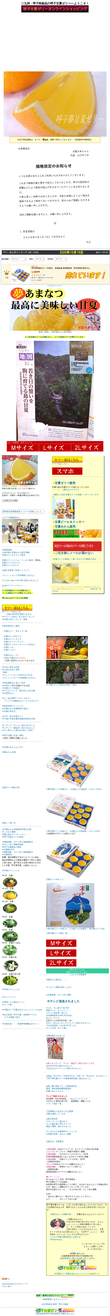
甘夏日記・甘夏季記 (55, 1141)
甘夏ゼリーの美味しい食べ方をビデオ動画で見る (74, 559)
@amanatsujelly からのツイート (15, 1284)
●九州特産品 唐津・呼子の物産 (55, 1304)
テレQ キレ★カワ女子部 (57, 1008)
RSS (6, 1279)
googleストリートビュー (12, 585)
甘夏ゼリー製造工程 (10, 787)
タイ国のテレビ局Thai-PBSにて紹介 (67, 684)
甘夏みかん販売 (65, 526)
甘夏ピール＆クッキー (69, 521)
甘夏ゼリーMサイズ (12, 636)
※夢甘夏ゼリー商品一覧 (56, 933)
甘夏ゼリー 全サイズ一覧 (15, 631)
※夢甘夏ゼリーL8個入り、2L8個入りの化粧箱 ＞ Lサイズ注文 (73, 830)
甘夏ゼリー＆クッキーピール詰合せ (19, 644)
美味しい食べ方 (9, 823)
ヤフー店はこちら (67, 463)
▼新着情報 (7, 550)
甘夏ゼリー (65, 483)
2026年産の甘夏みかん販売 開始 (16, 552)
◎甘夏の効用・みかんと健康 (58, 1134)
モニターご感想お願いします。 (59, 987)
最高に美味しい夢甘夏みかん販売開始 (55, 331)
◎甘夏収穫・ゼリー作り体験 (58, 995)
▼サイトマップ (9, 997)
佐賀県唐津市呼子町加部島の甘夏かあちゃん (55, 1313)
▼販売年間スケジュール (12, 706)
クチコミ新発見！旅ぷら (56, 1013)
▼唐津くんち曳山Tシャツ (13, 1002)
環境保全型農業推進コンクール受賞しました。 (23, 512)
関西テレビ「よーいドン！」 (58, 1010)
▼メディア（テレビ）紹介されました (18, 725)
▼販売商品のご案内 (10, 626)
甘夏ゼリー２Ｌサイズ (13, 642)
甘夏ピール (9, 647)
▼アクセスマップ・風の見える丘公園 (18, 691)
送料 (5, 672)
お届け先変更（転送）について (15, 570)
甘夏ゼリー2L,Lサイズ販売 (13, 555)
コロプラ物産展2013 (10, 517)
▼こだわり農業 (9, 832)
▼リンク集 (7, 1005)
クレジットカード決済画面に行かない (18, 575)
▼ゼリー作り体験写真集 (12, 844)
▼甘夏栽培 (7, 854)
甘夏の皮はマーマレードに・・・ (16, 834)
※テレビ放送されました (63, 1001)
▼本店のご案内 (9, 685)
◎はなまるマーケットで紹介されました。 (64, 1068)
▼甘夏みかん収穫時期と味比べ (15, 709)
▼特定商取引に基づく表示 (13, 683)
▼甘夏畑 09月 (8, 850)
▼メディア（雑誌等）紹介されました (18, 728)
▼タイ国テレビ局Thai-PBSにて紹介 (18, 730)
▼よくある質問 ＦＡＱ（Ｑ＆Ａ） (16, 698)
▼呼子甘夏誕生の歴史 (11, 847)
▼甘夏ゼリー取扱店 (10, 688)
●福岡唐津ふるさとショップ (55, 1298)
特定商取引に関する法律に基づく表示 (77, 1258)
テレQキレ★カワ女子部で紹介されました (20, 580)
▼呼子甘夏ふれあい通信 (12, 735)
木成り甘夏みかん (11, 658)
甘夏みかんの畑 (9, 752)
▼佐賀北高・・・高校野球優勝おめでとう (20, 1024)
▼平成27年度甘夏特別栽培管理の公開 (18, 719)
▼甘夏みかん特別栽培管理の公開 (16, 829)
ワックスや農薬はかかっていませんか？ (21, 701)
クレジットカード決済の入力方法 (17, 675)
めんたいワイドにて (79, 1099)
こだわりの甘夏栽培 (77, 975)
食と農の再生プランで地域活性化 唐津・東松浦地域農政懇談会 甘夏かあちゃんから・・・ (61, 1088)
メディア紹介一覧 (54, 1104)
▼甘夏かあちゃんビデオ (12, 747)
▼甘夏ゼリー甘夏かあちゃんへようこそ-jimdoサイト (77, 1274)
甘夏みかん (9, 655)
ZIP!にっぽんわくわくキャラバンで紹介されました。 (69, 1023)
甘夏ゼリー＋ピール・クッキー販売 (17, 560)
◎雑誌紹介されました (55, 1035)
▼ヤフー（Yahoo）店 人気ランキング (18, 617)
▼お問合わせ (8, 693)
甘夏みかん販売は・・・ (56, 980)
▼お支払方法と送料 (10, 670)
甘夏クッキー (10, 650)
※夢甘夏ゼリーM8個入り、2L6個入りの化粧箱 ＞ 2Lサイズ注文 (74, 788)
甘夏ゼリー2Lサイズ (11, 563)
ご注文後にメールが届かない (74, 553)
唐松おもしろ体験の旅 (61, 1214)
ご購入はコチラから (70, 490)
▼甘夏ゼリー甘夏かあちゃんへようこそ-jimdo (22, 1010)
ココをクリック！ (55, 285)
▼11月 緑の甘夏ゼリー (12, 716)
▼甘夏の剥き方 (9, 711)
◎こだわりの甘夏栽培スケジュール (61, 1131)
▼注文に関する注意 (10, 667)
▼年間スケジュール (10, 870)
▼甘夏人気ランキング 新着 (14, 619)
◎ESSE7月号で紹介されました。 (60, 1066)
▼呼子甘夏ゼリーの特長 (12, 837)
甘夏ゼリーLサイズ (10, 565)
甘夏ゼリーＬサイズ (12, 639)
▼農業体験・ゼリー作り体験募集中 (17, 842)
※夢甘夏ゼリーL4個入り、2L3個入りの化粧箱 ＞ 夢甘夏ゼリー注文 (75, 928)
